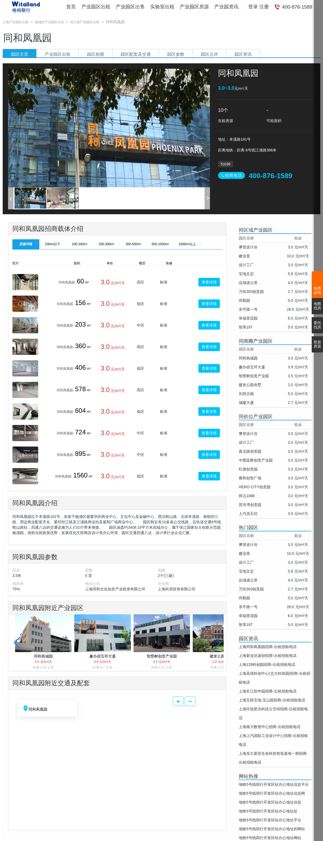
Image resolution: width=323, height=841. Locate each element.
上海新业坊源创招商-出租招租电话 (268, 655)
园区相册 (95, 54)
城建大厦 (246, 402)
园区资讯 (243, 54)
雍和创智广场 (250, 478)
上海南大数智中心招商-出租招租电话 (269, 727)
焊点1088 (247, 496)
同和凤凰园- (67, 282)
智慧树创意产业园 (254, 376)
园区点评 (209, 54)
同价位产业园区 (256, 416)
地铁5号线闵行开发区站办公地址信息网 (272, 793)
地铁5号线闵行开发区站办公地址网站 (270, 838)
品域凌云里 (248, 283)
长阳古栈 (246, 394)
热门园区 (248, 527)
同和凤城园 (248, 358)
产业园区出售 (130, 6)
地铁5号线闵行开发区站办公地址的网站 (272, 829)
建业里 (244, 256)
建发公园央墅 (250, 385)
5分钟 (225, 164)
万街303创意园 (251, 291)
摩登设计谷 (248, 247)
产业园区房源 (194, 6)
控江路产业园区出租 (84, 22)
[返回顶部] (318, 832)
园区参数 (175, 54)
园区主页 (19, 54)
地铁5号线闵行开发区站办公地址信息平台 (274, 784)
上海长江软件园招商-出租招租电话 (268, 691)
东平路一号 (248, 309)
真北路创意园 (250, 451)
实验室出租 (162, 6)
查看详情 (209, 282)
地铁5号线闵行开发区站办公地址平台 (270, 820)
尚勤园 (244, 300)
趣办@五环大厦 (252, 367)
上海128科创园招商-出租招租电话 (267, 664)
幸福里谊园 (248, 318)
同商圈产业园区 (256, 341)
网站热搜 (248, 776)
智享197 (245, 327)
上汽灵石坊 (248, 513)
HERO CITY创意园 (255, 487)
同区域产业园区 (256, 230)
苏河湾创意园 (250, 505)
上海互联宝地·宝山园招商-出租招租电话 (272, 700)
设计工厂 (246, 265)
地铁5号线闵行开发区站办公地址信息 (270, 802)
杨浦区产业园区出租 (49, 22)
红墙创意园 (248, 469)
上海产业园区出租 (16, 22)
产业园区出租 (95, 6)
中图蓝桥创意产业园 (256, 460)
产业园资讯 (226, 6)
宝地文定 (246, 274)
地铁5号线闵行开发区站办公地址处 (268, 811)
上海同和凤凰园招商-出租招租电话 (268, 647)
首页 (71, 6)
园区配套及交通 (136, 54)
